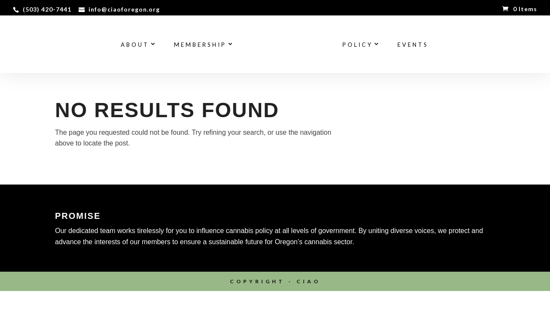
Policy (357, 45)
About (135, 45)
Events (412, 45)
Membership (200, 45)
